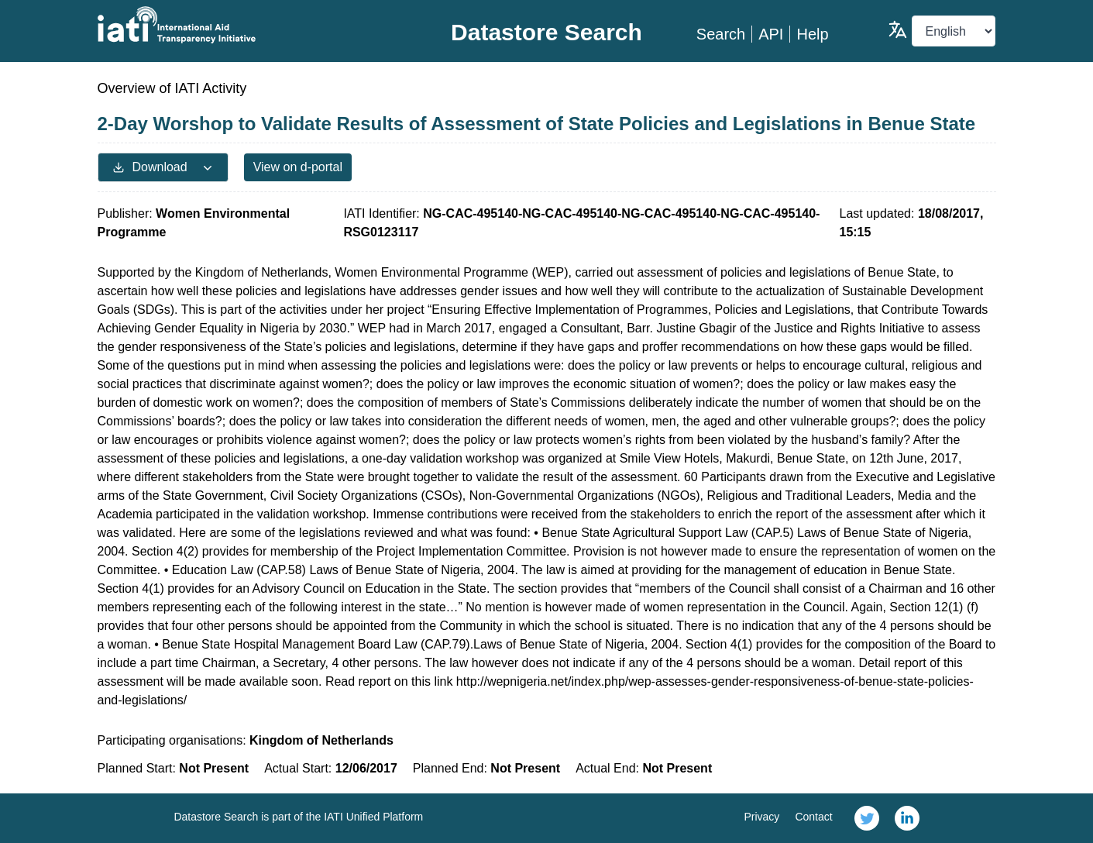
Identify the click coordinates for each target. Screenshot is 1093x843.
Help (812, 34)
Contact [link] (813, 816)
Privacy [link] (761, 816)
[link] (866, 818)
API (770, 34)
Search (720, 34)
